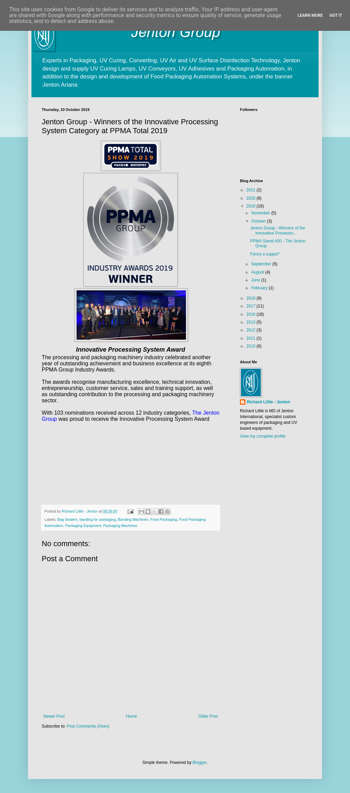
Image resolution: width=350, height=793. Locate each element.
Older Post (208, 716)
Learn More (310, 15)
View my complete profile (262, 436)
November (261, 213)
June (256, 280)
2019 (251, 206)
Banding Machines (133, 519)
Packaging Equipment (83, 526)
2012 (251, 330)
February (260, 288)
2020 (251, 198)
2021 (251, 190)
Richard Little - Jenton (268, 402)
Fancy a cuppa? (264, 254)
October (259, 221)
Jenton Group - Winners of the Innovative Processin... (277, 230)
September (261, 264)
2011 (251, 338)
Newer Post (54, 716)
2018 (251, 298)
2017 (251, 306)
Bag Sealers (67, 519)
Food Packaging (163, 519)
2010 (251, 346)
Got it (335, 15)
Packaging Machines (120, 526)
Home (131, 716)
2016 (251, 314)
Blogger (199, 762)
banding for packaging (98, 519)
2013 (251, 322)
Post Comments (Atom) (88, 726)
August (258, 272)
